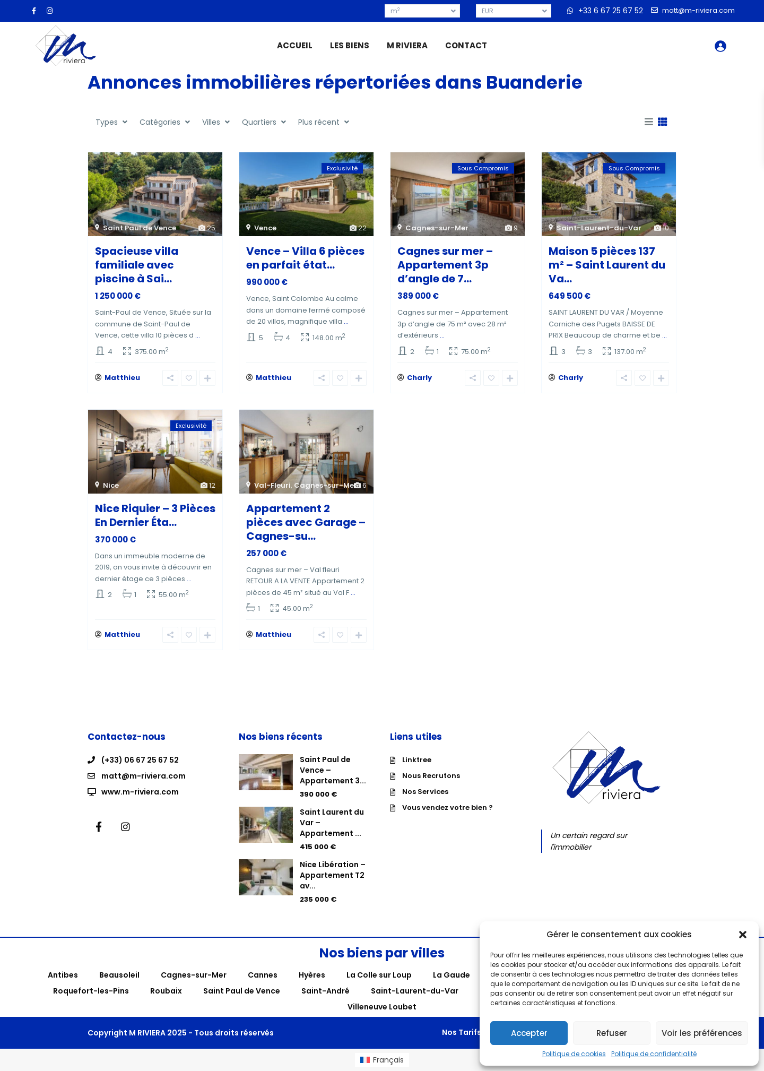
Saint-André (325, 991)
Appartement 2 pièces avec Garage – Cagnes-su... (306, 522)
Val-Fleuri (272, 485)
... (197, 335)
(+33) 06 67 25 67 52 (140, 760)
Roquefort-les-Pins (91, 991)
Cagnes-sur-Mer (436, 228)
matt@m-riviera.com (143, 776)
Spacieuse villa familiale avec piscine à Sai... (136, 265)
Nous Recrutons (431, 776)
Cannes (262, 975)
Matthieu (122, 378)
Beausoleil (119, 975)
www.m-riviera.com (140, 792)
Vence (265, 228)
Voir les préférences (702, 1033)
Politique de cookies (574, 1054)
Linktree (416, 760)
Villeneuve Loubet (382, 1006)
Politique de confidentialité (654, 1054)
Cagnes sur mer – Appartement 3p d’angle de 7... (445, 265)
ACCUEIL (294, 45)
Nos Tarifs (461, 1032)
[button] (742, 934)
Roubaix (166, 991)
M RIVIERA (407, 45)
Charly (419, 378)
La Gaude (451, 975)
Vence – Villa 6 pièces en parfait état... (305, 258)
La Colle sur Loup (379, 975)
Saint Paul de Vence (139, 228)
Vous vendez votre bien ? (447, 807)
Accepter (529, 1033)
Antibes (63, 975)
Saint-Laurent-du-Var (599, 228)
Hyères (312, 975)
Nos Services (425, 792)
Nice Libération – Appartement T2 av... (333, 875)
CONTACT (466, 45)
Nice (111, 485)
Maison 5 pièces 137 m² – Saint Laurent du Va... (607, 265)
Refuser (611, 1033)
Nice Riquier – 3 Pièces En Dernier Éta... (155, 515)
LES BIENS (349, 45)
